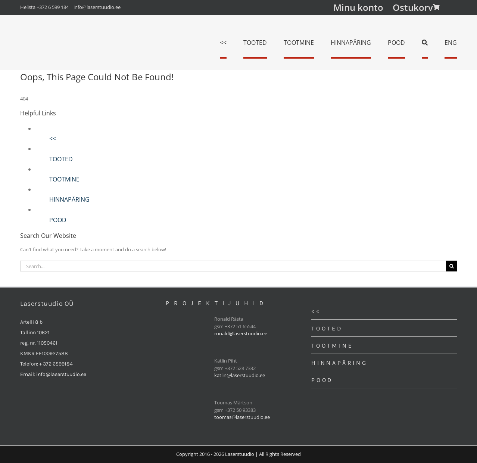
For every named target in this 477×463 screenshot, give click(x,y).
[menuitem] (451, 43)
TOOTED (61, 159)
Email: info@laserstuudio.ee (53, 374)
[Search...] (233, 266)
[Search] (425, 43)
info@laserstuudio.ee (97, 7)
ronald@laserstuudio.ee (240, 333)
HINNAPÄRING (69, 199)
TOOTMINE (64, 179)
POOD (57, 220)
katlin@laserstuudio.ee (239, 375)
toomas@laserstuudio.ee (242, 417)
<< (52, 138)
